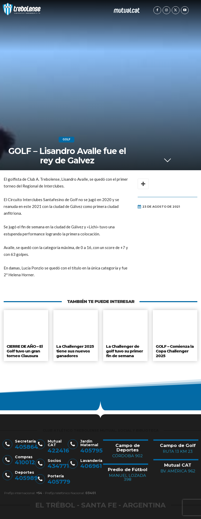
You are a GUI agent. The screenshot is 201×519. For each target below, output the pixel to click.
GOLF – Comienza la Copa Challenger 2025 (175, 350)
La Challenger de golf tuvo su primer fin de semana (124, 350)
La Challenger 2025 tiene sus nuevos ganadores (74, 350)
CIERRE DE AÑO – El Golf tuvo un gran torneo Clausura (25, 350)
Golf (66, 139)
